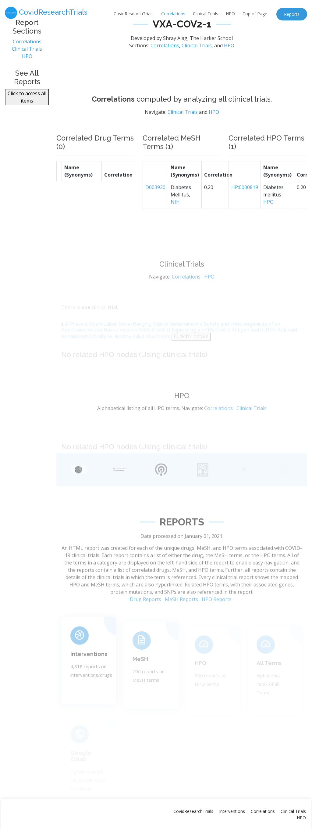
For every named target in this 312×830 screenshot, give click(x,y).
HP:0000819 (244, 201)
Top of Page (255, 13)
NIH (175, 216)
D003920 (155, 201)
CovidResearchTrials (134, 13)
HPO (230, 13)
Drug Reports (145, 615)
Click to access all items (27, 100)
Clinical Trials (205, 13)
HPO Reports (217, 615)
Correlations (173, 13)
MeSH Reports (181, 615)
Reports (292, 14)
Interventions (88, 667)
